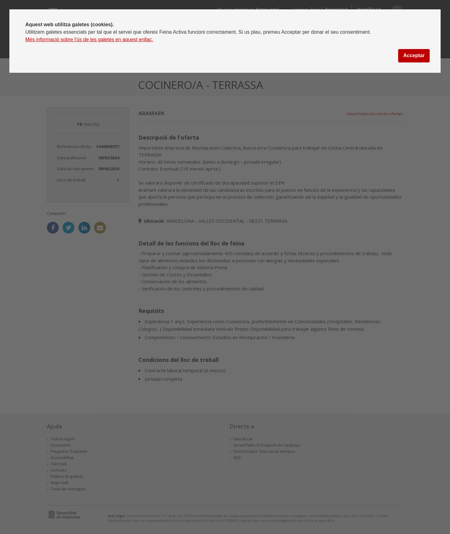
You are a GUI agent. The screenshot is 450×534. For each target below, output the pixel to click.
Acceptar (413, 55)
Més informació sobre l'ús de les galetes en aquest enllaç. (89, 39)
